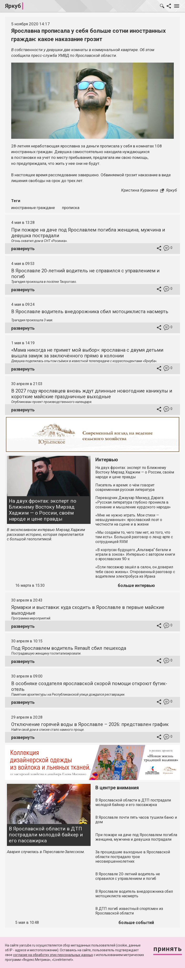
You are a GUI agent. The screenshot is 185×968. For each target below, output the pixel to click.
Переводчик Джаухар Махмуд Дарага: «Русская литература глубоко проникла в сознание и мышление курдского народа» (133, 502)
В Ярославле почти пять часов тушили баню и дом (136, 819)
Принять (167, 949)
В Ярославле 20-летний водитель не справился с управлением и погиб (127, 876)
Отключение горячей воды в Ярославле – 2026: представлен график (90, 724)
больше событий (136, 922)
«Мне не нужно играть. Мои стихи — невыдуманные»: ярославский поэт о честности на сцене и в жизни (128, 520)
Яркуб (13, 6)
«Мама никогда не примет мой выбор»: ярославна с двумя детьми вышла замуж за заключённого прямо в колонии (87, 353)
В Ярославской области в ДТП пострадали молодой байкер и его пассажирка (46, 835)
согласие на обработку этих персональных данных (53, 955)
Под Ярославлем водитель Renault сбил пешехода (68, 648)
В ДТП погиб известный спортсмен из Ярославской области (129, 910)
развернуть (23, 248)
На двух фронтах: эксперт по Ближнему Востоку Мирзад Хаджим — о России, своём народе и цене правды (42, 510)
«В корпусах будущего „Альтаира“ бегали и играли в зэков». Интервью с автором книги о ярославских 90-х (135, 554)
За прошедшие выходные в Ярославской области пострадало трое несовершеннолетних (132, 856)
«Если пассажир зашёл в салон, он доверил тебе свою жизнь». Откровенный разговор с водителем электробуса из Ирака (135, 571)
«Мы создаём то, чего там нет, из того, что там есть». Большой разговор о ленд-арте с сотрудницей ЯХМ (134, 537)
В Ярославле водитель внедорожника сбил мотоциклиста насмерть (89, 311)
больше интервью (136, 585)
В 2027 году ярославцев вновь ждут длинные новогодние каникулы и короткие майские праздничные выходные (91, 393)
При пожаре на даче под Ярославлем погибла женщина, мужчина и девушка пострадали (136, 837)
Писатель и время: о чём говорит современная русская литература (124, 487)
